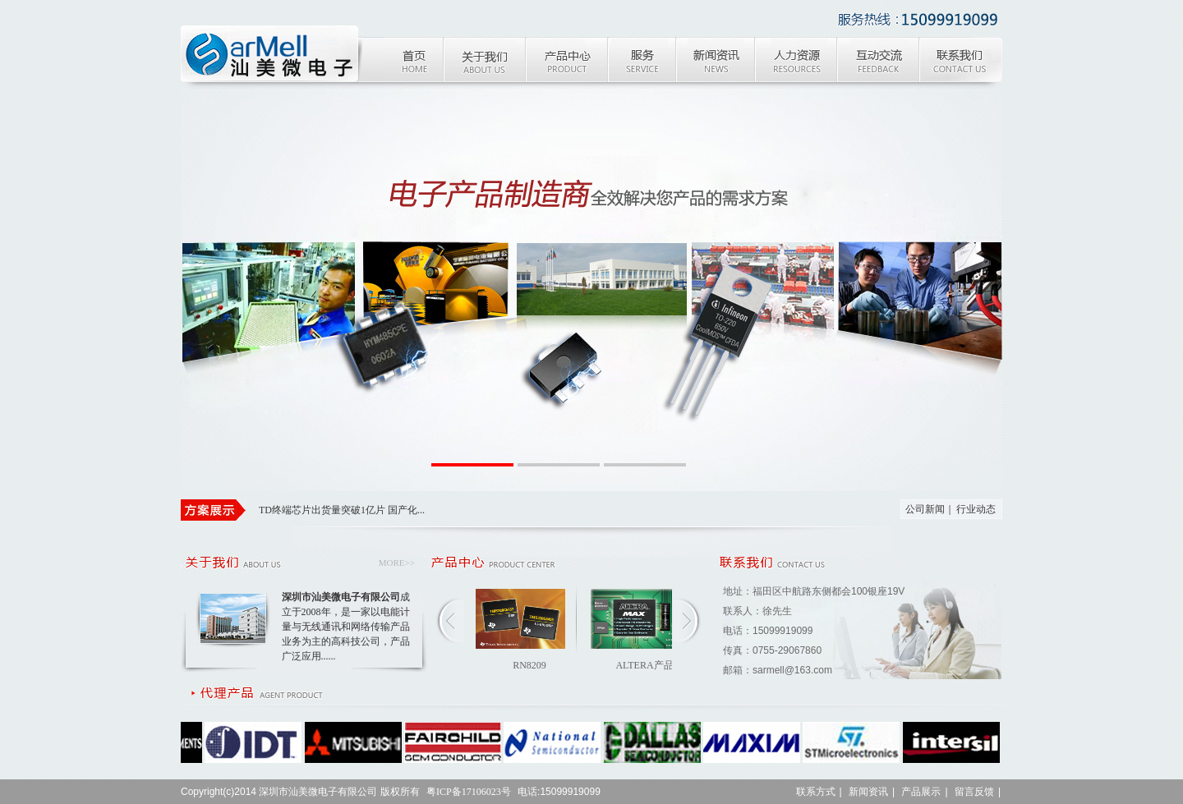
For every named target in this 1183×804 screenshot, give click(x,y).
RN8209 (529, 665)
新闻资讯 (868, 791)
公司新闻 (925, 509)
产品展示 (921, 791)
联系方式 (815, 791)
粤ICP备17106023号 (468, 791)
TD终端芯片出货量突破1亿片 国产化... (342, 510)
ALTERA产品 (644, 665)
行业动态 (976, 509)
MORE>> (397, 562)
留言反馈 (974, 791)
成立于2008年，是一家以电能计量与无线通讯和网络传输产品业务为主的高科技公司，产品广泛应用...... (346, 626)
